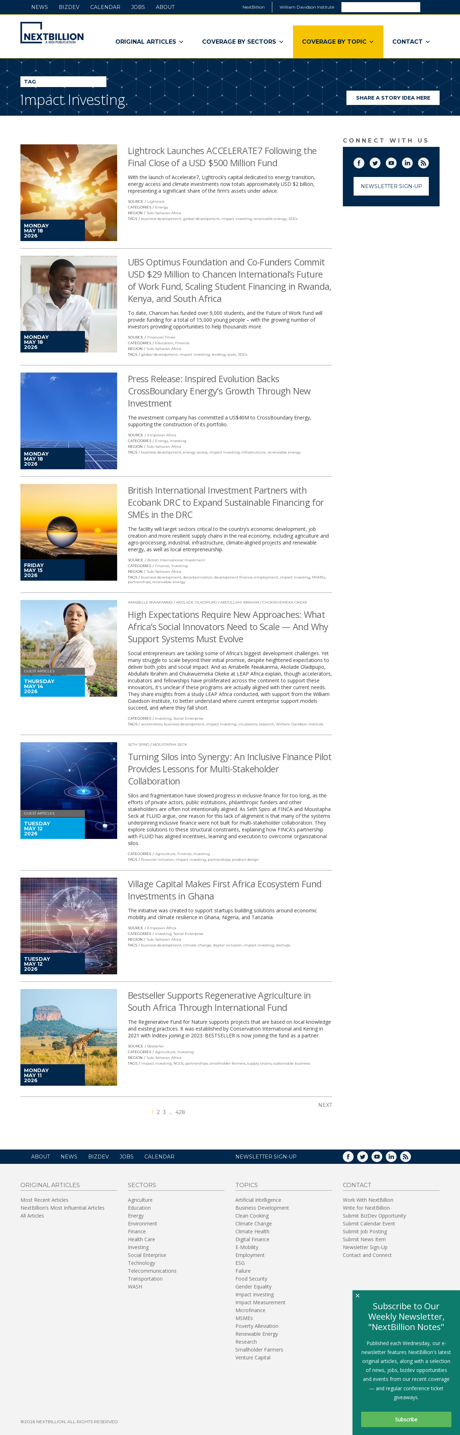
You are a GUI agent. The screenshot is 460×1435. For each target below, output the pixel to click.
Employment (250, 1255)
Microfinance (250, 1310)
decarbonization (197, 577)
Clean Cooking (252, 1215)
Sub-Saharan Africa (164, 213)
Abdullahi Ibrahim (239, 602)
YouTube (396, 161)
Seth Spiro (138, 744)
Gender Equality (253, 1286)
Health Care (141, 1239)
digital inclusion (227, 945)
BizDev (69, 7)
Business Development (262, 1207)
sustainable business (291, 1063)
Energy (161, 207)
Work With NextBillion (368, 1199)
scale (231, 354)
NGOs (178, 1063)
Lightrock (155, 201)
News (39, 7)
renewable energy (270, 218)
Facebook (353, 1159)
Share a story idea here (398, 100)
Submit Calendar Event (369, 1223)
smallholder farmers (227, 1063)
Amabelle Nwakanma (150, 602)
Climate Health (252, 1231)
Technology (141, 1262)
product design (245, 859)
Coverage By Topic (338, 41)
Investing (178, 440)
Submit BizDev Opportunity (374, 1215)
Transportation (145, 1278)
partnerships (139, 582)
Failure (243, 1270)
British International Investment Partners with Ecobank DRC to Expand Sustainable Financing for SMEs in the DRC (226, 502)
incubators (247, 724)
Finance (182, 343)
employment (266, 577)
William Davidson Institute (306, 7)
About (165, 7)
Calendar (105, 7)
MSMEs (318, 577)
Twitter (367, 1159)
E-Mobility (246, 1247)
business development (161, 218)
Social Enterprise (188, 718)
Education (164, 343)
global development (201, 218)
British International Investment (176, 560)
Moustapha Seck (170, 744)
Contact (411, 41)
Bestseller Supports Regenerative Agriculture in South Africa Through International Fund (219, 1001)
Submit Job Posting (365, 1231)
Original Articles (149, 41)
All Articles (32, 1215)
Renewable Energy (256, 1333)
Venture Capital (252, 1357)
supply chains (259, 1063)
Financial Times (161, 337)
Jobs (138, 7)
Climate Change (253, 1223)
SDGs (293, 218)
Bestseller (155, 1046)
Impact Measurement (260, 1302)
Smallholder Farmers (259, 1349)
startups (283, 945)
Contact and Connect (367, 1255)
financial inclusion (157, 859)
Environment (142, 1223)
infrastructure (253, 452)
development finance (233, 577)
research (266, 724)
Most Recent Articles (44, 1199)
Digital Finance (252, 1239)
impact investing (236, 218)
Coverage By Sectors (243, 41)
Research (246, 1341)
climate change (197, 945)
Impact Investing (254, 1294)
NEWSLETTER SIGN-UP (266, 1156)
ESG (240, 1262)
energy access (195, 452)
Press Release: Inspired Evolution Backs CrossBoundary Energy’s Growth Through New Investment (219, 391)
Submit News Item (364, 1239)
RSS (428, 161)
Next (325, 1105)
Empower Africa (161, 435)
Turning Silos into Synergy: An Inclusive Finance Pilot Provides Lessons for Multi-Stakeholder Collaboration (229, 768)
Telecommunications (152, 1270)
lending (219, 354)
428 (180, 1112)
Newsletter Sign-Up (391, 186)
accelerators (151, 724)
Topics (246, 1185)
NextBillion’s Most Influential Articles (62, 1207)
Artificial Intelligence (258, 1199)
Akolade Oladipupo (196, 602)
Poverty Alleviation (256, 1326)
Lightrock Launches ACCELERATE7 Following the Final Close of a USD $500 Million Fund (222, 156)
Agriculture (165, 853)
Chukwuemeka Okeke (284, 602)
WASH (135, 1286)
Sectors (142, 1185)
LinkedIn (412, 161)
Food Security (251, 1278)
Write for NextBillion (366, 1207)
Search (429, 7)
